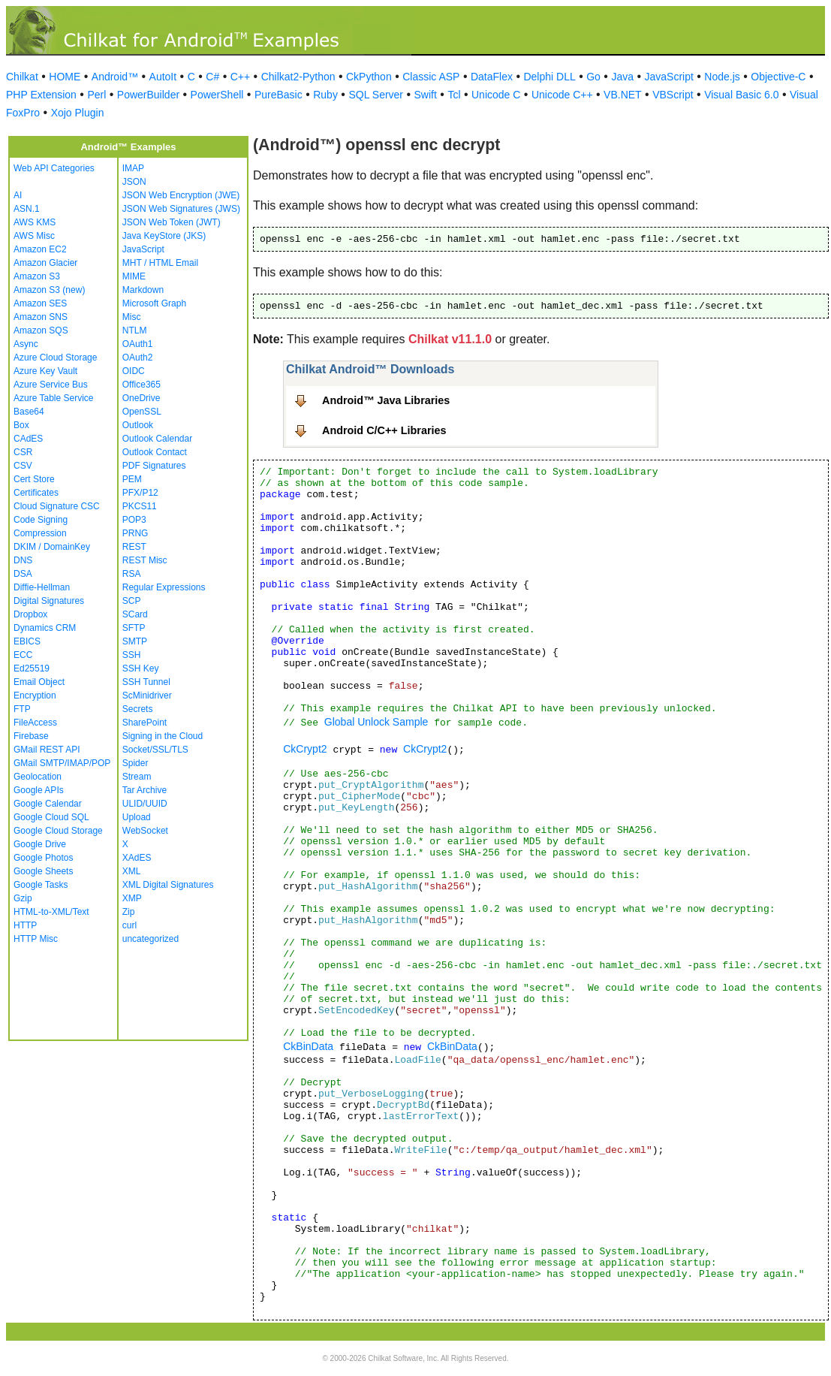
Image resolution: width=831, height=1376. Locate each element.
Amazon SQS (41, 330)
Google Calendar (48, 803)
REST (134, 547)
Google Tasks (41, 885)
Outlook (137, 425)
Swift (425, 95)
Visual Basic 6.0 (741, 95)
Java (622, 77)
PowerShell (217, 95)
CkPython (369, 77)
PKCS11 (139, 506)
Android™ (115, 77)
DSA (23, 574)
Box (21, 425)
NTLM (134, 330)
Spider (135, 763)
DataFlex (492, 77)
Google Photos (43, 857)
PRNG (135, 533)
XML (131, 871)
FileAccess (35, 722)
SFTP (134, 628)
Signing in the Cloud (162, 736)
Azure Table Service (54, 398)
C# (212, 77)
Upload (136, 817)
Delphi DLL (549, 77)
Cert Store (34, 479)
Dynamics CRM (45, 628)
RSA (131, 574)
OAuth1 (137, 344)
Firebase (31, 736)
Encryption (35, 695)
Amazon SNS (41, 317)
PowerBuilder (148, 95)
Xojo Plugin (77, 113)
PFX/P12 (140, 492)
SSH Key (140, 668)
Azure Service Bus (51, 384)
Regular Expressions (164, 587)
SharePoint (144, 722)
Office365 (141, 384)
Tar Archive (144, 790)
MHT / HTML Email (160, 263)
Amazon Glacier (45, 263)
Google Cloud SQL (51, 817)
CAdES (28, 438)
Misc (131, 317)
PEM (132, 479)
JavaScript (669, 77)
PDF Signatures (154, 465)
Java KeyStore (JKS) (164, 236)
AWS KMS (35, 222)
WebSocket (145, 830)
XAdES (137, 857)
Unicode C (495, 95)
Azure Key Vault (45, 371)
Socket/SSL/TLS (155, 749)
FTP (22, 709)
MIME (134, 276)
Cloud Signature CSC (57, 506)
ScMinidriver (147, 695)
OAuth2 (137, 357)
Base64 (29, 411)
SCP (131, 601)
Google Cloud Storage (58, 830)
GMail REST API (47, 749)
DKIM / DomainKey (52, 547)
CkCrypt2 (305, 749)
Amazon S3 (37, 276)
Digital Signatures (49, 601)
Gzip (23, 898)
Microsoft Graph (154, 303)
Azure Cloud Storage (55, 357)
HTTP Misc (36, 939)
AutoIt (163, 77)
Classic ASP (430, 77)
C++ (240, 77)
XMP (132, 898)
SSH (131, 655)
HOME (64, 77)
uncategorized (150, 939)
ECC (23, 655)
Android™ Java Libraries (386, 400)
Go (593, 77)
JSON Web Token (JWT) (171, 222)
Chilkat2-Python (298, 77)
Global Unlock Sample (376, 722)
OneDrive (141, 398)
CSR (23, 452)
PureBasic (278, 95)
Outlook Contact (154, 452)
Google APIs (39, 790)
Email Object (39, 682)
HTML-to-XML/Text (51, 912)
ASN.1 (27, 209)
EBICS (27, 641)
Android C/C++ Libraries (384, 430)
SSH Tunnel (146, 682)
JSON (134, 182)
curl (129, 925)
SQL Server (375, 95)
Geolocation (38, 776)
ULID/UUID (144, 803)
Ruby (325, 95)
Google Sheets (43, 871)
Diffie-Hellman (42, 587)
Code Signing (41, 519)
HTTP (25, 925)
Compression (40, 533)
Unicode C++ (562, 95)
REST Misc (144, 560)
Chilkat (22, 77)
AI (18, 195)
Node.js (721, 77)
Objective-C (778, 77)
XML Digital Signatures (168, 885)
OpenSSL (141, 411)
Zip (128, 912)
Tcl (453, 95)
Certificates (36, 492)
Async (26, 344)
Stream (137, 776)
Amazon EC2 (40, 249)
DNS (23, 560)
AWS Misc (34, 236)
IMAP (133, 168)
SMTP (134, 641)
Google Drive (40, 844)
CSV (23, 465)
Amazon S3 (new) (49, 290)
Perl (96, 95)
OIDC (133, 371)
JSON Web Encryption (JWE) (180, 195)
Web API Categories (54, 168)
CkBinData (308, 1046)
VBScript (672, 95)
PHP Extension (41, 95)
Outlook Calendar (157, 438)
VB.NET (623, 95)
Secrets (137, 709)
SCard (135, 614)
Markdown (143, 290)
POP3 (134, 519)
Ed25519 (32, 668)
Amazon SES (40, 303)
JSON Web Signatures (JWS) (181, 209)
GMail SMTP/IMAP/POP (62, 763)
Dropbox (30, 614)
